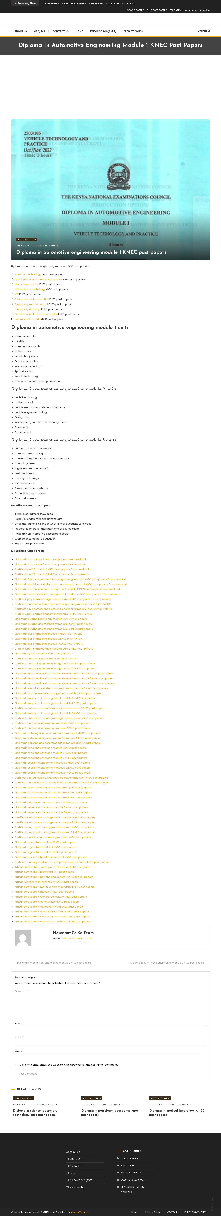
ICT (17, 294)
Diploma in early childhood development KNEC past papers (51, 857)
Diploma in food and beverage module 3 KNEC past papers (51, 758)
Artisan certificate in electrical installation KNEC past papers (52, 911)
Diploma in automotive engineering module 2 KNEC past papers (167, 962)
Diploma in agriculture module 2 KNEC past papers (45, 847)
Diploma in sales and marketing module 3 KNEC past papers (51, 812)
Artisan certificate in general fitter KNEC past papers (47, 901)
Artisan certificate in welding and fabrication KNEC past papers (53, 867)
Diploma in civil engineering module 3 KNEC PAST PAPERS (49, 643)
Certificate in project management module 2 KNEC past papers (55, 832)
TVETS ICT (130, 3)
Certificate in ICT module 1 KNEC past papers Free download (52, 569)
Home (79, 31)
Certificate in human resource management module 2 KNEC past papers (60, 708)
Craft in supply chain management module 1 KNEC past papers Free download (63, 599)
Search (204, 30)
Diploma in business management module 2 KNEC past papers (53, 792)
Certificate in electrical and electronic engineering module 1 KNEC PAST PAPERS (63, 604)
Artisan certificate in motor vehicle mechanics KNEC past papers (54, 887)
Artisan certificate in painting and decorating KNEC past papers (54, 877)
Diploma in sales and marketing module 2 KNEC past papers (51, 807)
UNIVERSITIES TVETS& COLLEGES (132, 1189)
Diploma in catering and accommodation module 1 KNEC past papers (57, 733)
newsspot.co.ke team (48, 245)
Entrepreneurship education (32, 299)
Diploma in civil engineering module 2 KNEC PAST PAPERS (49, 638)
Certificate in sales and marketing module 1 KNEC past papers (53, 837)
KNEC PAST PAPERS (75, 3)
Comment (22, 991)
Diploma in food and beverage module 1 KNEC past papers (51, 748)
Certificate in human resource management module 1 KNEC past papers (59, 718)
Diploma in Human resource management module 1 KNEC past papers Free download (67, 589)
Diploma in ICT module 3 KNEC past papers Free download (50, 564)
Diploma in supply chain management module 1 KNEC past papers (55, 703)
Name (19, 1023)
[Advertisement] (110, 88)
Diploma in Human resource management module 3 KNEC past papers (58, 693)
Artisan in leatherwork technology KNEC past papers (47, 882)
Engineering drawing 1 (28, 309)
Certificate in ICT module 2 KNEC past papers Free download (52, 574)
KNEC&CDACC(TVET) (103, 31)
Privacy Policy (133, 31)
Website (20, 1051)
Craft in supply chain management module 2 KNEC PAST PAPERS (54, 648)
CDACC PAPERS (135, 10)
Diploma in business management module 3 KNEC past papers (53, 797)
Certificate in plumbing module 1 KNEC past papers (46, 658)
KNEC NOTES (52, 3)
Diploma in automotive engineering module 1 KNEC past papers (91, 252)
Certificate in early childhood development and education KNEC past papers (62, 862)
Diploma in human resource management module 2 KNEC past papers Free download (67, 594)
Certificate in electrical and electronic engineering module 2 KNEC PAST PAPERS (63, 609)
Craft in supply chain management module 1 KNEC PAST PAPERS (54, 614)
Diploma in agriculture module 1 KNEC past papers (45, 842)
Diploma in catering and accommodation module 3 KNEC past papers (58, 743)
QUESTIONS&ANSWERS (133, 1179)
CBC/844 (39, 31)
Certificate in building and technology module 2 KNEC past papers (55, 668)
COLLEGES (113, 3)
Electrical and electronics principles (36, 314)
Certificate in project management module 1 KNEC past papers (54, 827)
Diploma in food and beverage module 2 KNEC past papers (51, 753)
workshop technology (28, 274)
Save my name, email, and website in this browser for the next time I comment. (69, 1064)
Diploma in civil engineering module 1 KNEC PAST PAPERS (48, 633)
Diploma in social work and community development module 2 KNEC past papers (64, 678)
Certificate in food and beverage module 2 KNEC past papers (53, 728)
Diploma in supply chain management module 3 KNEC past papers (55, 698)
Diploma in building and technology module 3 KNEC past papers (54, 628)
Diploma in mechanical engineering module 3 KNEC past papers (54, 962)
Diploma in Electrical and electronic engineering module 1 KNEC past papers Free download (70, 579)
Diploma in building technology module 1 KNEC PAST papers (51, 619)
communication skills (27, 319)
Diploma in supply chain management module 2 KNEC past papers (55, 713)
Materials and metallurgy (30, 289)
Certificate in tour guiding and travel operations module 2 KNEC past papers (62, 782)
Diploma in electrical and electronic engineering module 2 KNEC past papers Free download (71, 584)
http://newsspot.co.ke (78, 938)
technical (97, 3)
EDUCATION (176, 10)
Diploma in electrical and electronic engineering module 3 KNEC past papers (61, 688)
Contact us (191, 10)
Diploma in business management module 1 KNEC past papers (53, 787)
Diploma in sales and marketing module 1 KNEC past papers (51, 802)
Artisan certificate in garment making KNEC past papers (49, 906)
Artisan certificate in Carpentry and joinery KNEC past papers (52, 916)
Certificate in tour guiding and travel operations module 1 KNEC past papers (61, 777)
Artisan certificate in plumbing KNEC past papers (44, 872)
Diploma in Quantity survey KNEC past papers (42, 653)
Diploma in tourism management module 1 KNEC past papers (52, 762)
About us (205, 10)
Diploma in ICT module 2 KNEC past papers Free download (50, 559)
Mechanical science (27, 284)
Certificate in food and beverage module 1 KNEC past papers (53, 723)
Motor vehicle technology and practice (38, 279)
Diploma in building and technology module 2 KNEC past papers (54, 624)
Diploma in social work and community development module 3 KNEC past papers (64, 683)
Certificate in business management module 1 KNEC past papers (55, 817)
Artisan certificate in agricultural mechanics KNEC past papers (53, 921)
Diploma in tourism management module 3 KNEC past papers (53, 772)
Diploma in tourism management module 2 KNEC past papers (52, 767)
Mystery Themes (79, 1212)
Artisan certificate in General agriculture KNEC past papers (51, 896)
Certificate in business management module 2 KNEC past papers (55, 822)
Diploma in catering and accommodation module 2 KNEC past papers (57, 738)
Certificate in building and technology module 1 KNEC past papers (55, 663)
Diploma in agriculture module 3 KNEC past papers (45, 852)
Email (19, 1037)
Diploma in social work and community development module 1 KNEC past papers (64, 673)
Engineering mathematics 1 (31, 304)
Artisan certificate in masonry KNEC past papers (44, 891)
